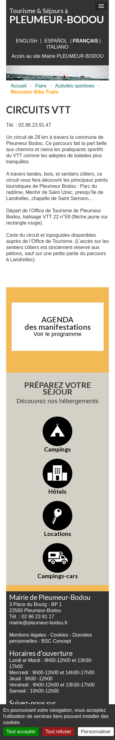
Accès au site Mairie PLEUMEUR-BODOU (57, 56)
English (26, 40)
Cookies (59, 635)
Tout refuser (58, 731)
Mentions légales (27, 635)
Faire (40, 85)
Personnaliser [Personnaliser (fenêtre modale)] (96, 731)
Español (55, 40)
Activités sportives (74, 85)
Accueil (19, 85)
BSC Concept (56, 641)
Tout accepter (21, 731)
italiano (58, 47)
